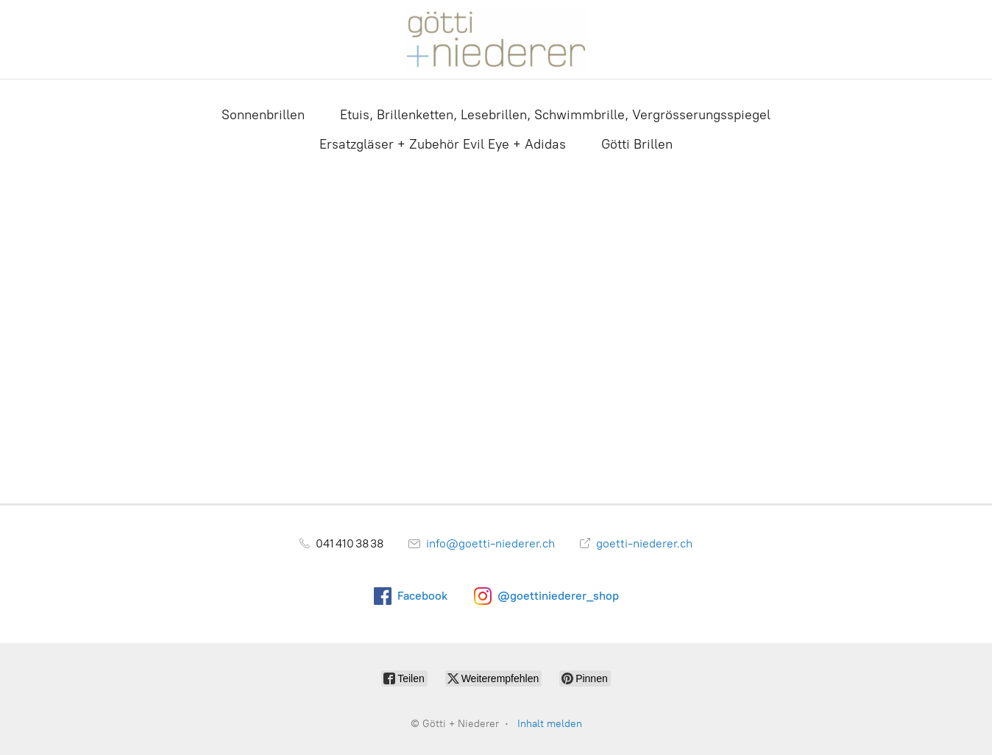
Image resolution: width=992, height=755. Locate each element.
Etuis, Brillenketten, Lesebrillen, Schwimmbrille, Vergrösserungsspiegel (555, 115)
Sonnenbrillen (263, 115)
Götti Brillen (637, 144)
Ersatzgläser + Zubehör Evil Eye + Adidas (442, 144)
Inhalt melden (549, 723)
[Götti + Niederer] (496, 39)
